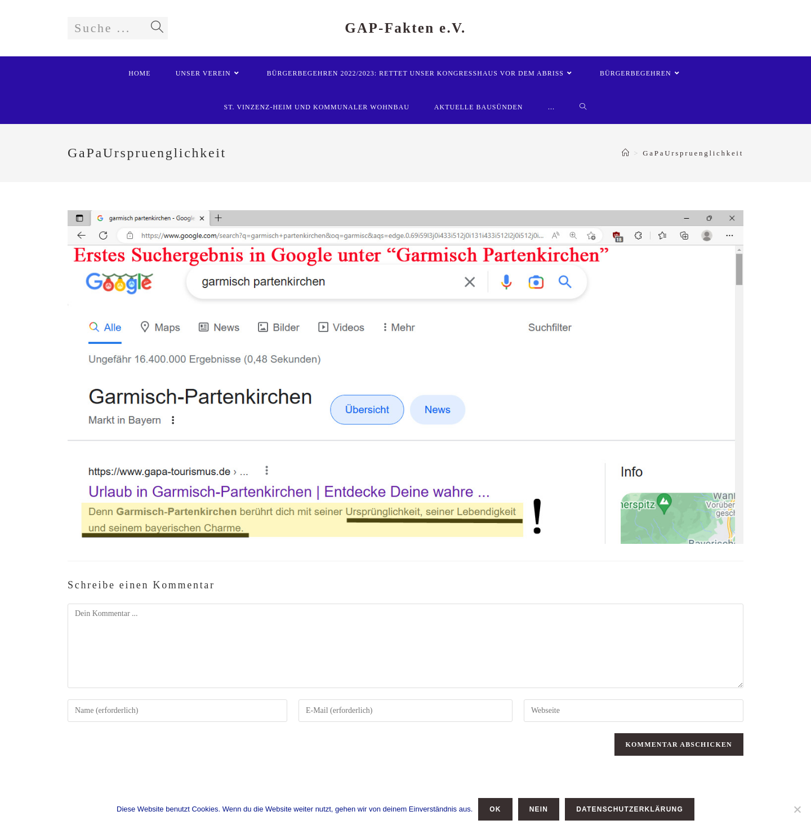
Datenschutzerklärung (629, 809)
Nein (538, 809)
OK (495, 809)
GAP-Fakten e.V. (405, 28)
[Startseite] (626, 153)
